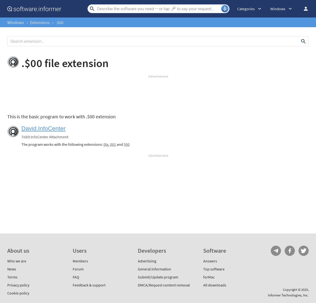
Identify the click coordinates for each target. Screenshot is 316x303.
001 (113, 144)
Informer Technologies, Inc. (288, 295)
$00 (127, 144)
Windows (15, 22)
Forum (78, 269)
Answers (210, 261)
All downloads (214, 285)
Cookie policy (18, 293)
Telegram (276, 251)
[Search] (158, 8)
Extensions (40, 22)
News (11, 269)
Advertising (147, 261)
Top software (214, 269)
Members (80, 261)
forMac (209, 277)
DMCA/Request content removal (164, 285)
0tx (106, 144)
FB (290, 251)
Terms (12, 277)
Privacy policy (18, 285)
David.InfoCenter (43, 128)
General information (154, 269)
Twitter (303, 251)
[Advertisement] (158, 93)
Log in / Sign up (303, 9)
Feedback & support (89, 285)
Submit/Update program (158, 277)
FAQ (76, 277)
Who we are (16, 261)
